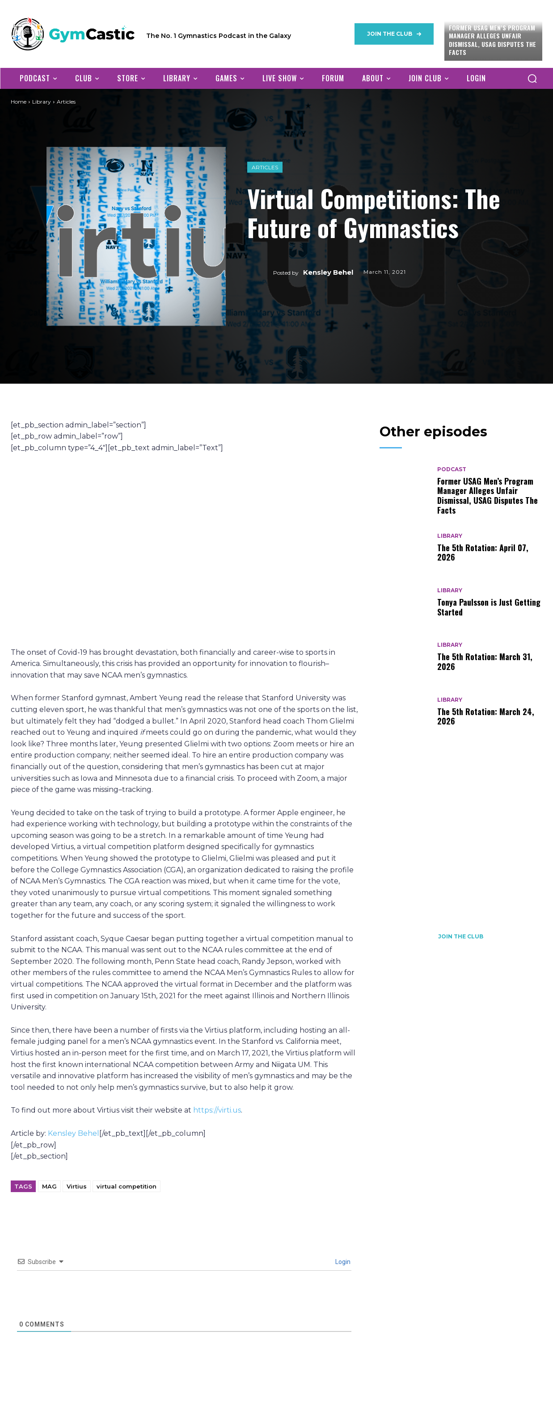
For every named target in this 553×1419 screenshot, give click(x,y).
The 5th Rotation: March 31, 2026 (484, 661)
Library (41, 101)
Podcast (451, 469)
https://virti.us (217, 1110)
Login (342, 1261)
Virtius (77, 1186)
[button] (532, 78)
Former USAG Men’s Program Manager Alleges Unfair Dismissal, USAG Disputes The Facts (492, 40)
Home (18, 101)
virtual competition (126, 1186)
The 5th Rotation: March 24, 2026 (485, 716)
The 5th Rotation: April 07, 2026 (482, 552)
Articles (265, 167)
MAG (49, 1186)
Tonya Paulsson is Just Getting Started (488, 607)
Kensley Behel (328, 272)
